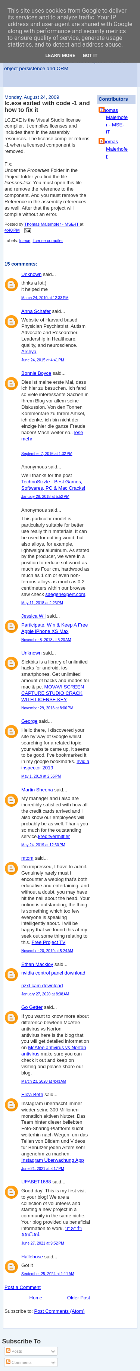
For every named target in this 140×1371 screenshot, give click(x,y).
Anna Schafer (36, 311)
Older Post (78, 1298)
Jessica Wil (33, 616)
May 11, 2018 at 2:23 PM (42, 603)
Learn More (60, 55)
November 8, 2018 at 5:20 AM (46, 640)
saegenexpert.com (65, 594)
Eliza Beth (32, 1094)
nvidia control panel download (53, 973)
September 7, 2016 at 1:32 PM (46, 454)
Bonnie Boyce (36, 373)
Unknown (31, 274)
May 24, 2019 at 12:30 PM (43, 845)
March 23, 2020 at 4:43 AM (43, 1081)
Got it (90, 55)
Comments (18, 1362)
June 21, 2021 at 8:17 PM (42, 1169)
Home (36, 1298)
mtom (27, 858)
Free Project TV (49, 942)
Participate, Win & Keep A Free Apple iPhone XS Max (54, 628)
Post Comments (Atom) (59, 1311)
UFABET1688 (36, 1182)
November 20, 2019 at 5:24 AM (47, 951)
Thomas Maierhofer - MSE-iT (114, 121)
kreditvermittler (54, 836)
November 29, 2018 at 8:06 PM (47, 708)
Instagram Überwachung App (52, 1160)
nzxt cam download (42, 985)
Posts (14, 1351)
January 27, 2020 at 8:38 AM (45, 994)
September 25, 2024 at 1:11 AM (47, 1274)
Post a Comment (22, 1287)
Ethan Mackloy (37, 964)
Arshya (28, 351)
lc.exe (25, 240)
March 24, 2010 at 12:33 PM (44, 298)
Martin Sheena (37, 790)
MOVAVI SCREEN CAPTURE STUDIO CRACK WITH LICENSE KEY (52, 693)
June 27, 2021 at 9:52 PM (42, 1243)
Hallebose (32, 1256)
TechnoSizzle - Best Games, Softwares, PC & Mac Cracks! (53, 485)
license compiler (47, 240)
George (29, 721)
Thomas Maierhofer (114, 149)
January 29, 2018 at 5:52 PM (45, 497)
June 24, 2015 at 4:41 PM (42, 360)
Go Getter (32, 1007)
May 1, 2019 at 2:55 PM (41, 776)
